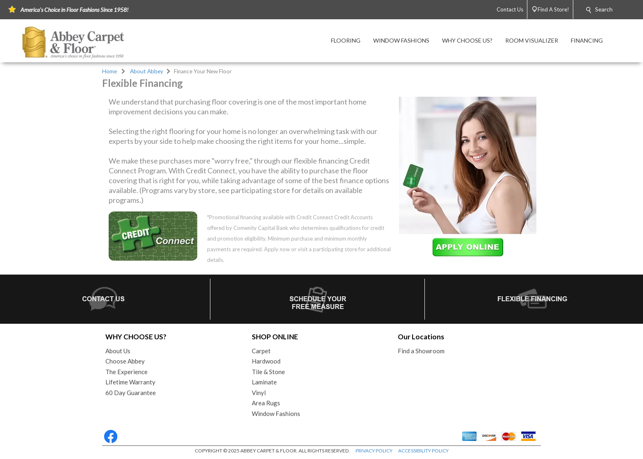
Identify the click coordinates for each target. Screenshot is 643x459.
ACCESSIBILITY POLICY (423, 451)
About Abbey (146, 71)
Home (109, 71)
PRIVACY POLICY (374, 451)
